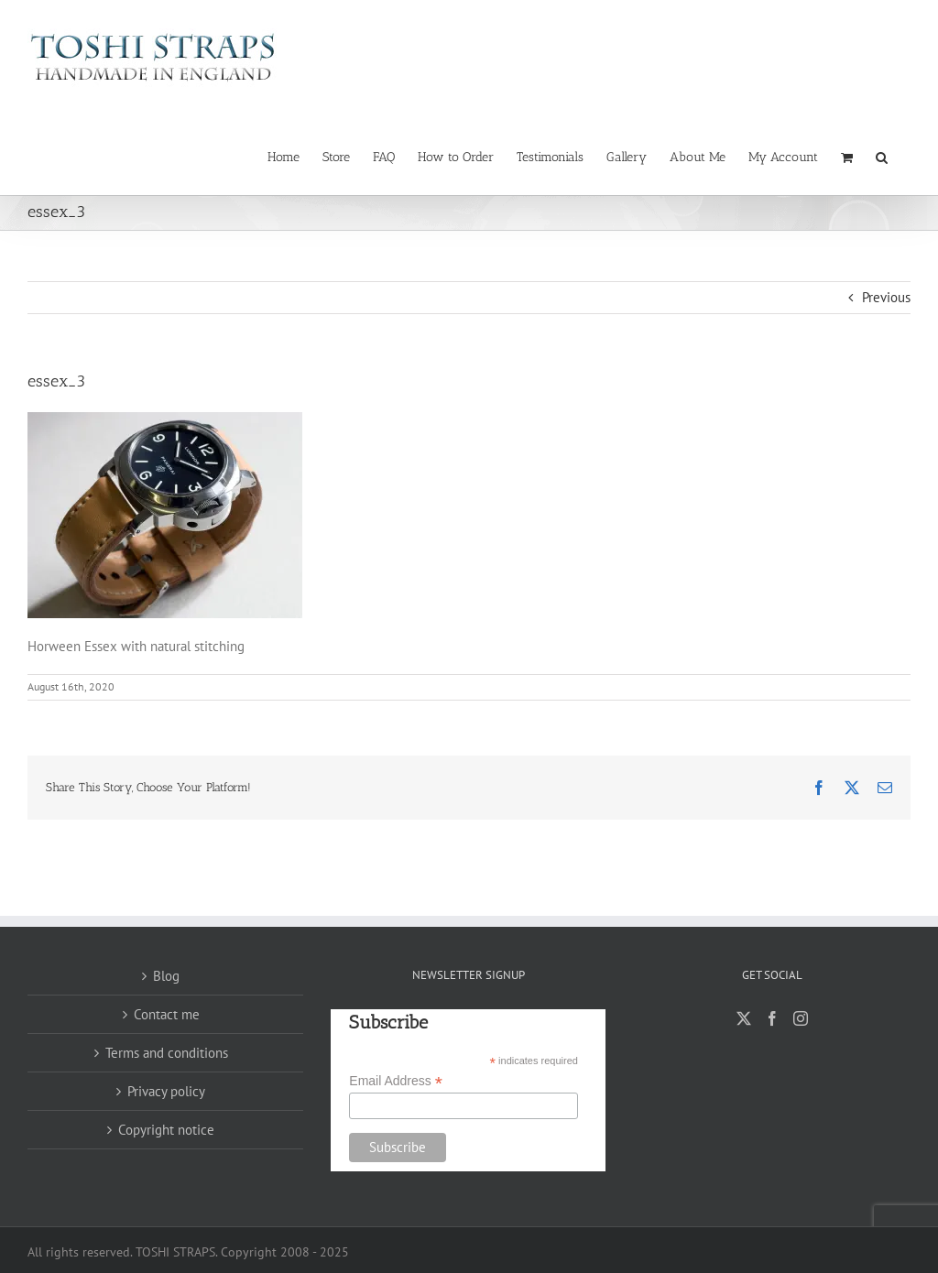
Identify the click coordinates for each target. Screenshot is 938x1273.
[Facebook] (772, 1018)
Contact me (167, 1014)
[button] (882, 155)
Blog (166, 976)
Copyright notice (166, 1129)
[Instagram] (800, 1018)
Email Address (395, 1081)
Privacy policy (166, 1091)
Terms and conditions (166, 1052)
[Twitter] (743, 1018)
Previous (886, 297)
